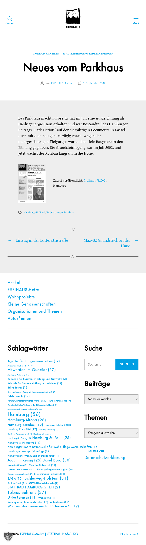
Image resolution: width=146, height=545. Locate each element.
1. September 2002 (94, 83)
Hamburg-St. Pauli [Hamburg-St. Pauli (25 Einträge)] (51, 438)
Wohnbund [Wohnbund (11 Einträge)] (47, 498)
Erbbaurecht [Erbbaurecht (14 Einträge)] (19, 396)
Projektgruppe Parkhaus (60, 212)
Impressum (94, 450)
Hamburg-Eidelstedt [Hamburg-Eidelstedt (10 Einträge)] (58, 425)
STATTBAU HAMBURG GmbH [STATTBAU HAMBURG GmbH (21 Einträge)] (35, 487)
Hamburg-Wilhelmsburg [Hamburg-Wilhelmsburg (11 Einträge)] (24, 443)
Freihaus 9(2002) (95, 180)
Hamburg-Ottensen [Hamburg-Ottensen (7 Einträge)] (42, 434)
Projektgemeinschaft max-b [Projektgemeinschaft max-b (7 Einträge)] (20, 474)
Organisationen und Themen (35, 311)
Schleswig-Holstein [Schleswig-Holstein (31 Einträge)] (46, 478)
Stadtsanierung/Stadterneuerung (88, 53)
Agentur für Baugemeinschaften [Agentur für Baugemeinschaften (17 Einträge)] (34, 361)
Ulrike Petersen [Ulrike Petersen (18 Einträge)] (22, 497)
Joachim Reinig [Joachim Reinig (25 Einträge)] (24, 460)
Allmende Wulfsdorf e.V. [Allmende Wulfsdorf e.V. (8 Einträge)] (20, 366)
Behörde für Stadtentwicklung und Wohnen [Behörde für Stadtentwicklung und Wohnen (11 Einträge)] (35, 383)
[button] (8, 536)
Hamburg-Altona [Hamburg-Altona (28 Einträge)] (27, 420)
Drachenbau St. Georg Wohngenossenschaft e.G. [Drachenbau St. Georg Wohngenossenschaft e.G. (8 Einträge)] (32, 392)
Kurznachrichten (46, 53)
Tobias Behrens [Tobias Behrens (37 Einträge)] (27, 492)
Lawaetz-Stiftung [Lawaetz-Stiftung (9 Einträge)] (17, 465)
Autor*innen (19, 319)
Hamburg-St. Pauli (34, 212)
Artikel (14, 283)
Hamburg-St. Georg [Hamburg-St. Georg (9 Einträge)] (19, 438)
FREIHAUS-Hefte (23, 290)
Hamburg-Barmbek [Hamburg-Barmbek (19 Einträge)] (25, 425)
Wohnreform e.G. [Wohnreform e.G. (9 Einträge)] (60, 502)
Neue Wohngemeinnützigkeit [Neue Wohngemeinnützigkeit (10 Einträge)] (55, 469)
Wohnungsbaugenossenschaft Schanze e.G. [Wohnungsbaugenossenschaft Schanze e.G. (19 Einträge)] (43, 506)
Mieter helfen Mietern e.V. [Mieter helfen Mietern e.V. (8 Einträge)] (22, 470)
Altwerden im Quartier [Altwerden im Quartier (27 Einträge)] (32, 370)
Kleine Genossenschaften (32, 304)
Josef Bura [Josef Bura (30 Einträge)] (57, 460)
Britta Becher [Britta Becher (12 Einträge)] (18, 387)
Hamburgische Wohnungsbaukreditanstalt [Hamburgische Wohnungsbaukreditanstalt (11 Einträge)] (34, 456)
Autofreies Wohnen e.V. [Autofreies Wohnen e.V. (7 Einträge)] (19, 375)
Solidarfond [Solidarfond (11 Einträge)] (17, 483)
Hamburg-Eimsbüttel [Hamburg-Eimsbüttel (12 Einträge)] (22, 429)
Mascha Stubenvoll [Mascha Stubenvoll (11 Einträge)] (42, 465)
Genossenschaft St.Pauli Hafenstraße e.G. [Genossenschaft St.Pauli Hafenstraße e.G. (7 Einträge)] (26, 410)
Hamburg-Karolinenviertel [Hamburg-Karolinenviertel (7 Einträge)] (20, 434)
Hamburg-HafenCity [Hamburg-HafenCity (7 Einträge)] (48, 430)
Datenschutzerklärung (104, 458)
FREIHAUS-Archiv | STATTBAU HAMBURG (49, 534)
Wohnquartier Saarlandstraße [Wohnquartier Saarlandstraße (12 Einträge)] (28, 502)
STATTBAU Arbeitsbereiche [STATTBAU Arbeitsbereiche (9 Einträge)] (43, 483)
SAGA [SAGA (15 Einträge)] (15, 478)
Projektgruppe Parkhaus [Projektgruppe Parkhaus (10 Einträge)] (49, 474)
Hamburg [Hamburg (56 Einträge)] (24, 414)
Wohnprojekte (21, 297)
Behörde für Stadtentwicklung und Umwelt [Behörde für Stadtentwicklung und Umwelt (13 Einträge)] (37, 379)
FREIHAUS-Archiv (61, 83)
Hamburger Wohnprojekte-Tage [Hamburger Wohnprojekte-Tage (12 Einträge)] (29, 451)
